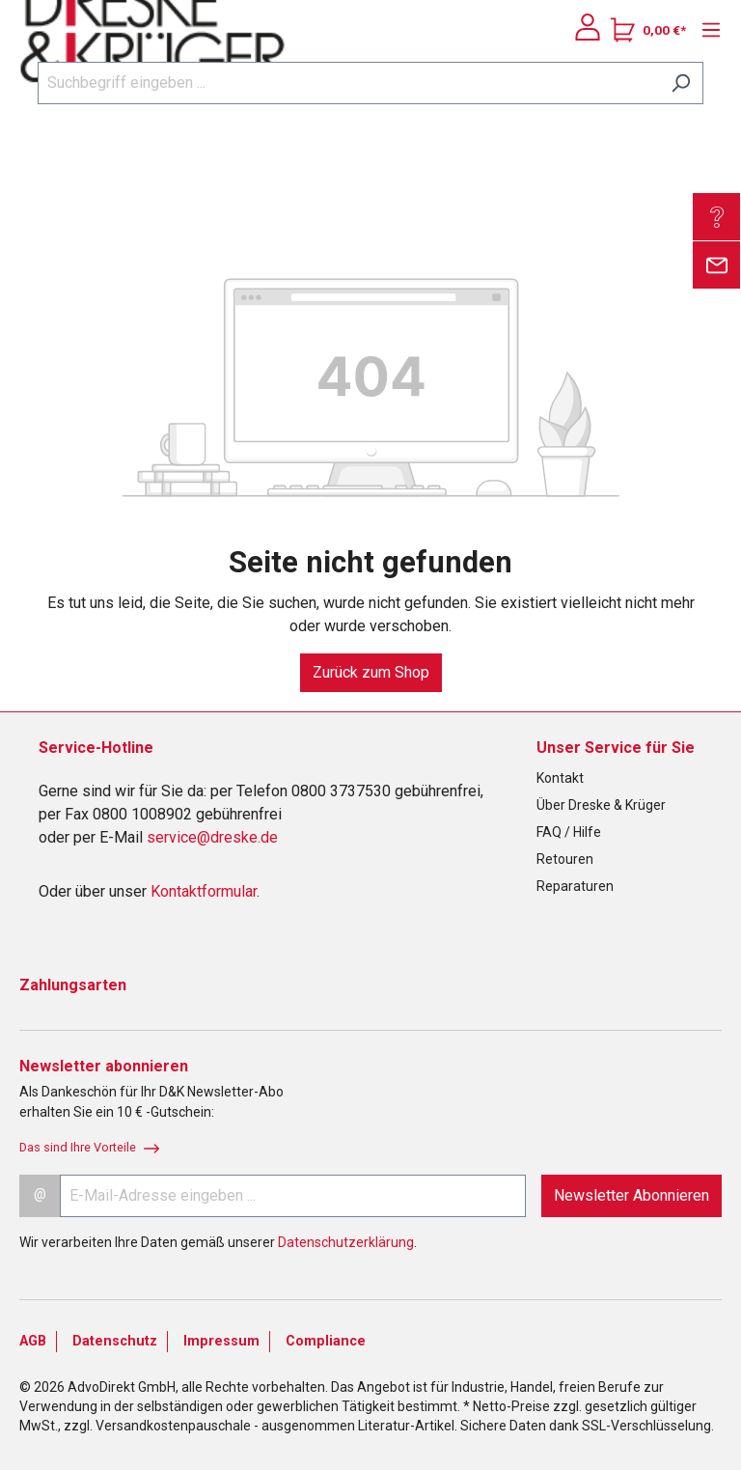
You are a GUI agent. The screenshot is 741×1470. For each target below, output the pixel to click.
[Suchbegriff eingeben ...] (348, 83)
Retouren (564, 859)
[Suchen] (680, 83)
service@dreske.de (212, 837)
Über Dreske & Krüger (601, 805)
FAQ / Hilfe (568, 832)
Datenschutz (114, 1341)
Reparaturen (575, 886)
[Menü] (706, 30)
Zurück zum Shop (371, 672)
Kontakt (560, 778)
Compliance (326, 1341)
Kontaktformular (204, 891)
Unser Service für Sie (615, 747)
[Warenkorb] (648, 30)
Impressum (221, 1341)
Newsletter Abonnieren (631, 1195)
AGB (32, 1341)
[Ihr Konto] (587, 27)
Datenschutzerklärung (346, 1242)
